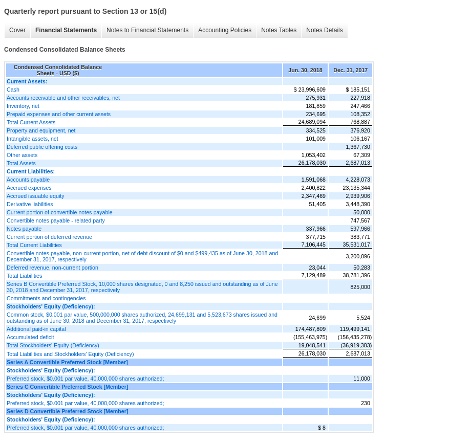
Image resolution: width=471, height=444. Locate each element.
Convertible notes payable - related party (56, 220)
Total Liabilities (24, 276)
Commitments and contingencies (46, 298)
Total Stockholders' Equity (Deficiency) (53, 345)
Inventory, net (23, 106)
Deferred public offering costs (42, 147)
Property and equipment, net (41, 130)
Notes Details (324, 30)
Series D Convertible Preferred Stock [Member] (67, 411)
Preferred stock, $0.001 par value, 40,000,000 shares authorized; (85, 378)
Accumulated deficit (30, 337)
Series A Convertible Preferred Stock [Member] (67, 362)
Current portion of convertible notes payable (60, 212)
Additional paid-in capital (36, 329)
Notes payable (24, 229)
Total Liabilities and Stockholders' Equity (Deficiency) (70, 354)
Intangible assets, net (32, 139)
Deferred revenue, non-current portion (52, 267)
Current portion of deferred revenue (49, 237)
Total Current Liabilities (34, 245)
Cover (17, 30)
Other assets (22, 155)
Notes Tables (278, 30)
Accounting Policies (224, 30)
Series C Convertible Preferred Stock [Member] (67, 387)
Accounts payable (28, 179)
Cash (13, 89)
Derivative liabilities (30, 204)
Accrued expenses (29, 188)
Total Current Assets (31, 122)
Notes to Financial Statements (147, 30)
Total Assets (21, 163)
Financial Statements (66, 30)
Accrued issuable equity (36, 196)
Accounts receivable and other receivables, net (63, 98)
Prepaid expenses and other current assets (59, 114)
